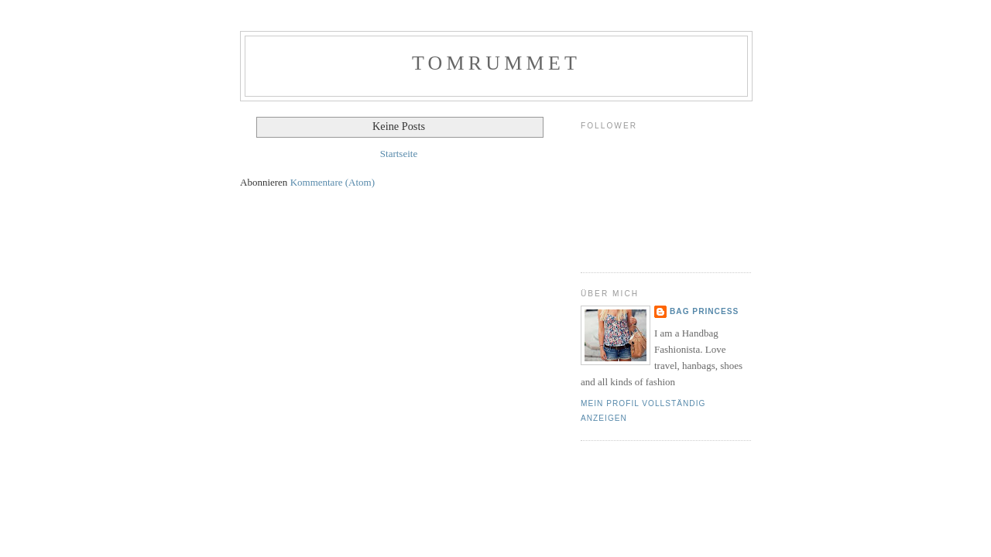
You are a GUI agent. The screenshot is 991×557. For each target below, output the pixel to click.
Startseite (398, 153)
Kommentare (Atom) (332, 182)
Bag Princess (704, 311)
